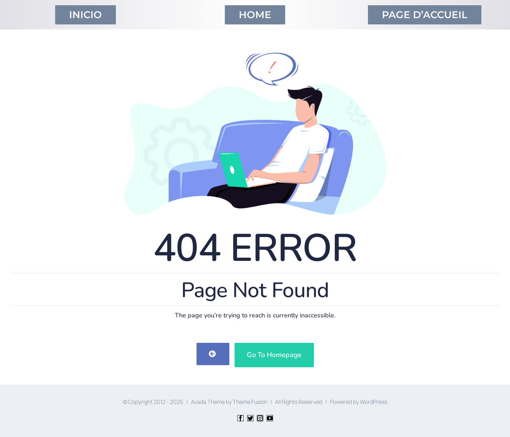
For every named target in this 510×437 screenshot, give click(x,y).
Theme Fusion (250, 402)
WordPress (373, 402)
